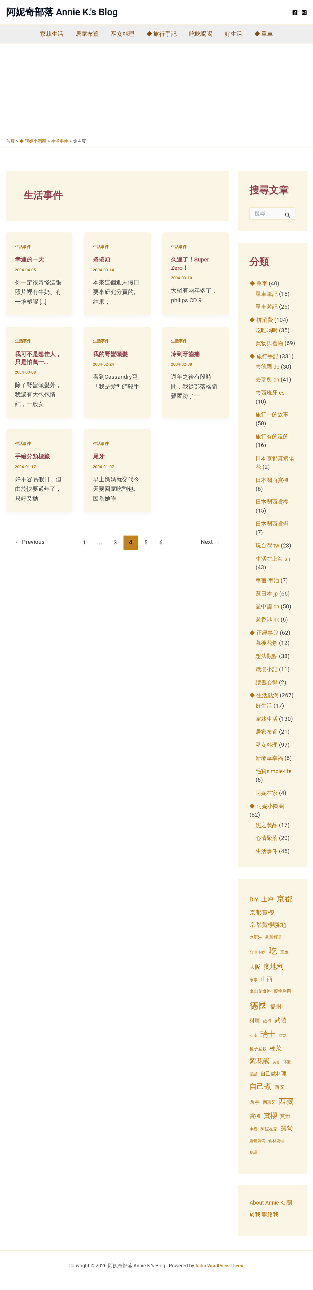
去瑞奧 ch (268, 388)
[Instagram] (304, 12)
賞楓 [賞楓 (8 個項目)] (254, 1125)
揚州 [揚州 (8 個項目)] (275, 1015)
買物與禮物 (270, 343)
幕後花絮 (267, 651)
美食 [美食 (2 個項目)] (276, 1071)
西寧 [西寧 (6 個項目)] (254, 1111)
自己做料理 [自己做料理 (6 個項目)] (273, 1082)
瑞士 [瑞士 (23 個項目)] (268, 1042)
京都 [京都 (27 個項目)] (285, 907)
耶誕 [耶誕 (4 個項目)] (286, 1070)
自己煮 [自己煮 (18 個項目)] (260, 1095)
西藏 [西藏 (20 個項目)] (286, 1109)
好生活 (232, 33)
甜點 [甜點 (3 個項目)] (283, 1044)
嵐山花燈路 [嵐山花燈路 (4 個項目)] (260, 999)
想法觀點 (267, 664)
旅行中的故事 (273, 423)
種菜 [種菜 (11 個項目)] (276, 1057)
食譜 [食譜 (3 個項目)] (253, 1161)
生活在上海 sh (274, 567)
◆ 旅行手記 (161, 33)
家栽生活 (53, 33)
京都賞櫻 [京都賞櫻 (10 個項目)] (261, 921)
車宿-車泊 (268, 588)
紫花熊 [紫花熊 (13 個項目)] (259, 1070)
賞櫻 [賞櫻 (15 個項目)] (270, 1124)
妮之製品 (267, 833)
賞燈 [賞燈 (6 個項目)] (285, 1125)
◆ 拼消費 (261, 319)
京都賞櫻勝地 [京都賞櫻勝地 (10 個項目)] (267, 933)
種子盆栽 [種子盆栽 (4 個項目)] (258, 1057)
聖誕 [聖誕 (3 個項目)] (253, 1083)
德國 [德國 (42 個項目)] (258, 1014)
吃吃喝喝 (200, 33)
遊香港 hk (268, 628)
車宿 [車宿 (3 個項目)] (253, 1137)
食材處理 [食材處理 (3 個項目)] (276, 1149)
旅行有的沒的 (273, 445)
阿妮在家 (267, 801)
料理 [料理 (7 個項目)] (254, 1029)
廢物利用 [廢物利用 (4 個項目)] (282, 999)
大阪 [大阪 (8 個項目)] (254, 975)
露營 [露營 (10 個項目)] (287, 1137)
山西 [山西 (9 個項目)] (267, 987)
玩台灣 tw (268, 554)
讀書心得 (267, 690)
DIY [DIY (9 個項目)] (253, 908)
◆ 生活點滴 (264, 704)
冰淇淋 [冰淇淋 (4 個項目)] (255, 945)
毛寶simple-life (275, 779)
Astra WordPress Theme (219, 1274)
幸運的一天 (30, 259)
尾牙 (99, 456)
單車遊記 (267, 306)
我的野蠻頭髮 (111, 353)
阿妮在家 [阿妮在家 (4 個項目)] (269, 1137)
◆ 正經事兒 (264, 641)
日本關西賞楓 (273, 488)
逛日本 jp (267, 602)
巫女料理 (123, 33)
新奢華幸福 (270, 766)
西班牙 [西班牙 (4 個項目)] (269, 1110)
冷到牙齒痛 (186, 353)
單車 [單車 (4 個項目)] (284, 961)
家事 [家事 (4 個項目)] (253, 988)
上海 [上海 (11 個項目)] (267, 908)
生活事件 (23, 246)
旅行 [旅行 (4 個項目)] (267, 1029)
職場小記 (267, 677)
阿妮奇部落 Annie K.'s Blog (62, 12)
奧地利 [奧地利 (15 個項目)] (273, 975)
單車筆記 (267, 293)
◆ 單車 (261, 33)
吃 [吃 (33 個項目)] (272, 960)
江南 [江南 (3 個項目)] (253, 1044)
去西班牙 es (271, 401)
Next (209, 541)
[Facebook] (295, 12)
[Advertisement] (156, 89)
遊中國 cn (268, 615)
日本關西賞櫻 (273, 510)
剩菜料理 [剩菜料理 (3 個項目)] (273, 946)
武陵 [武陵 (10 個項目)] (280, 1029)
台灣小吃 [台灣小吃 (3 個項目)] (257, 961)
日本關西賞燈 (273, 532)
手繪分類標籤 (33, 456)
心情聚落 (267, 846)
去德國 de (268, 375)
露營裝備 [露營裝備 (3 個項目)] (257, 1149)
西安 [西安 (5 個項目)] (279, 1096)
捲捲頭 (102, 259)
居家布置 (88, 33)
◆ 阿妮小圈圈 (267, 814)
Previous (31, 541)
